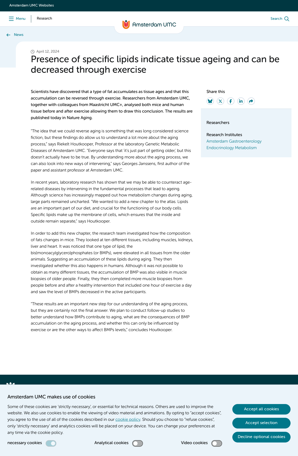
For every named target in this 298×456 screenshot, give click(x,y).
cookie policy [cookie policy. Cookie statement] (127, 420)
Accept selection (261, 423)
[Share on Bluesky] (210, 101)
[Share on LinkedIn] (241, 101)
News (18, 35)
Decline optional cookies (261, 437)
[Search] (281, 19)
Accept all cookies (261, 409)
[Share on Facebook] (230, 101)
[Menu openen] (16, 19)
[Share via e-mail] (251, 101)
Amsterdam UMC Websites (31, 5)
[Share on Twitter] (220, 101)
